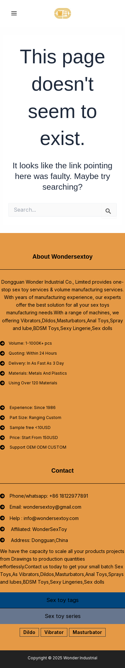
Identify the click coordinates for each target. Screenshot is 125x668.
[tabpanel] (62, 632)
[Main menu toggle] (14, 13)
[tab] (62, 600)
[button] (29, 632)
